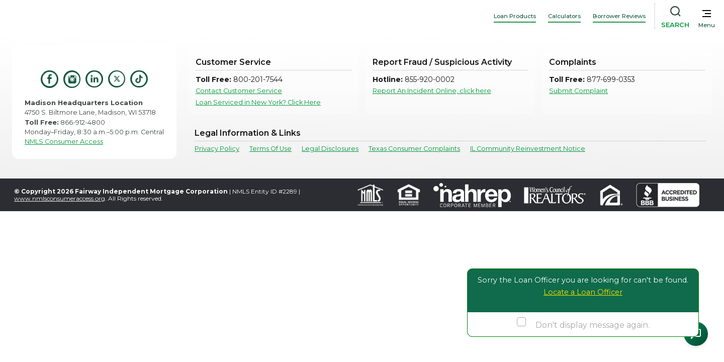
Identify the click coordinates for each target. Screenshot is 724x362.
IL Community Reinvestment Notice (527, 148)
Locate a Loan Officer (583, 292)
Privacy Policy (217, 148)
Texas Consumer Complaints (414, 148)
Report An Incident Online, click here (432, 91)
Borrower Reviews (619, 16)
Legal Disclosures (330, 148)
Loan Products (515, 16)
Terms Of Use (270, 148)
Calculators (564, 16)
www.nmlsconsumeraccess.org (59, 198)
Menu (706, 25)
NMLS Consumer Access (64, 141)
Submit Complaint (578, 91)
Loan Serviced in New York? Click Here (258, 102)
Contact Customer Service (239, 91)
